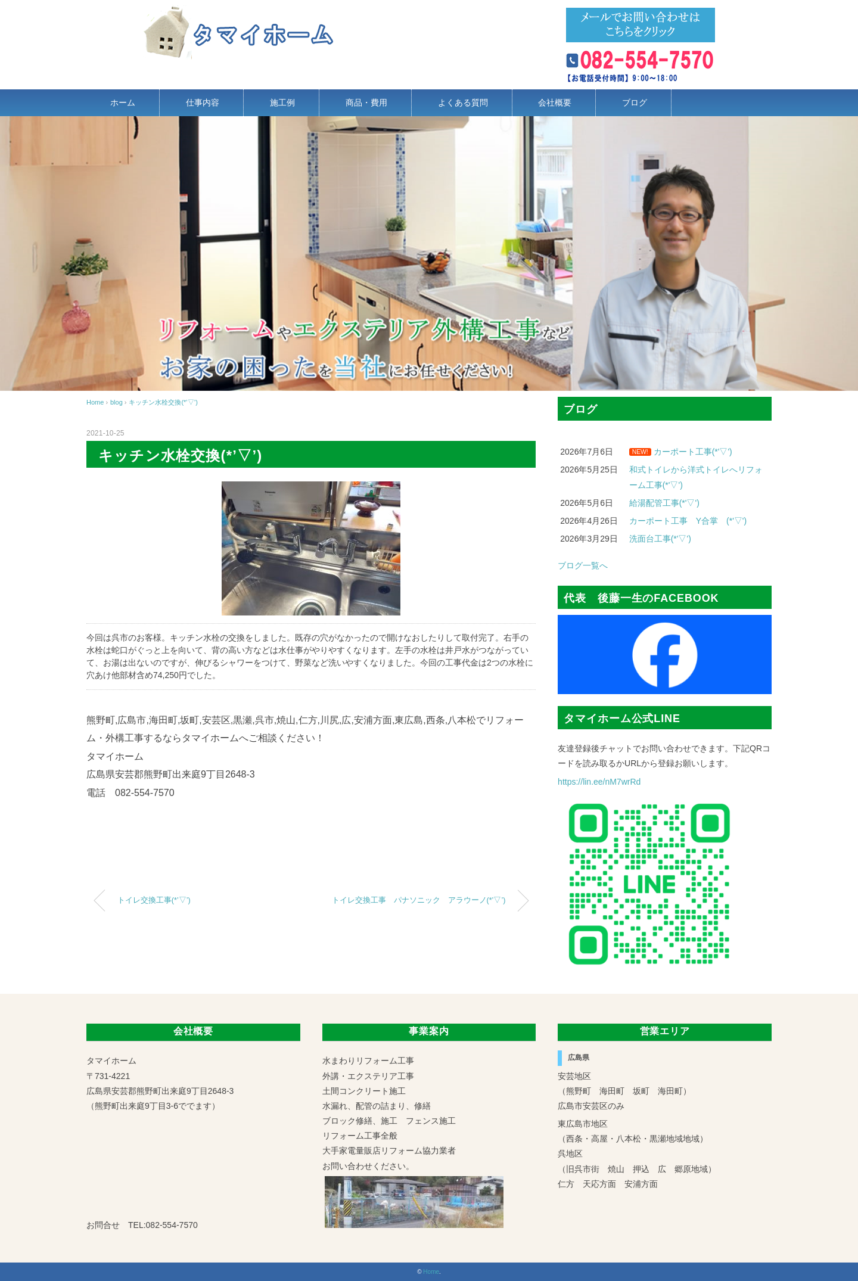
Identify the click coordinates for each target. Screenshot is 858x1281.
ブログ (634, 102)
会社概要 (554, 102)
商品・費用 (366, 102)
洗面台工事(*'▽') (660, 538)
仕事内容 (202, 102)
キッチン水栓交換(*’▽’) (163, 402)
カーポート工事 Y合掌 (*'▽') (688, 521)
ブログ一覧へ (583, 565)
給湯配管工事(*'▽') (664, 503)
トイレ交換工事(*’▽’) (154, 900)
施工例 (282, 102)
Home (431, 1271)
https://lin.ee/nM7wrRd (599, 781)
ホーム (122, 102)
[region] (429, 253)
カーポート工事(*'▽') (693, 451)
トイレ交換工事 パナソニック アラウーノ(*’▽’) (419, 900)
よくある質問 (463, 102)
